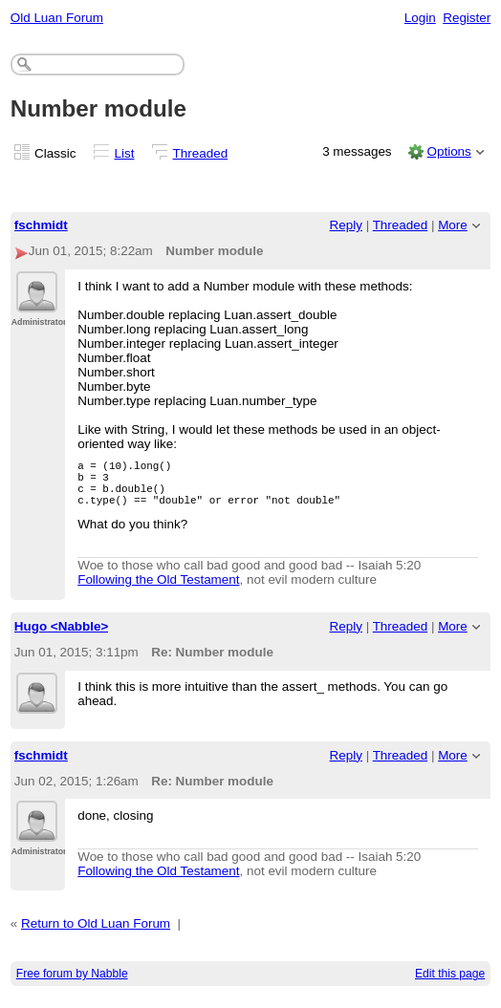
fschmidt (41, 225)
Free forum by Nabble (72, 985)
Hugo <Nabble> (61, 638)
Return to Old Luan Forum (95, 935)
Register (466, 18)
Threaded (201, 153)
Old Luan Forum (57, 18)
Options (448, 151)
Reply (346, 225)
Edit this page (450, 985)
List (125, 153)
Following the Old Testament (158, 591)
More (453, 225)
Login (420, 18)
